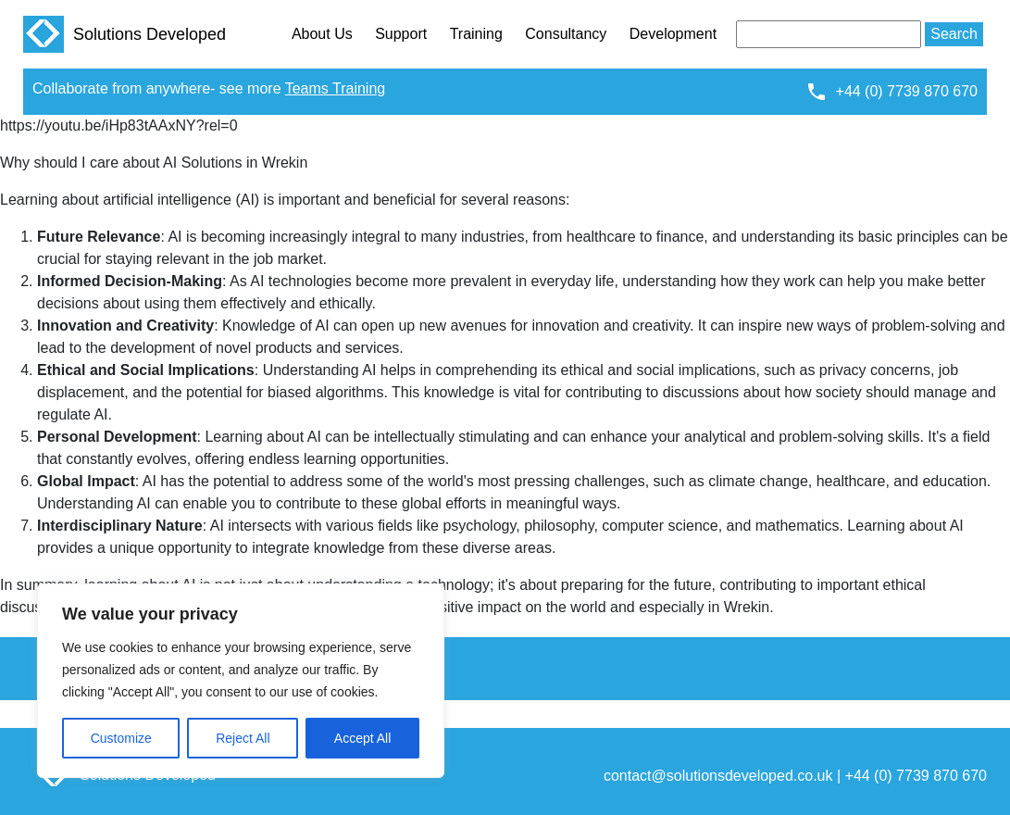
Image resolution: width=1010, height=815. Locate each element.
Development (673, 34)
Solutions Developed (124, 34)
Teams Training (335, 88)
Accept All (362, 738)
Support (401, 34)
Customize (121, 738)
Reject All (242, 738)
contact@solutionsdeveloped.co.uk (718, 776)
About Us (322, 34)
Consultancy (565, 34)
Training (476, 34)
